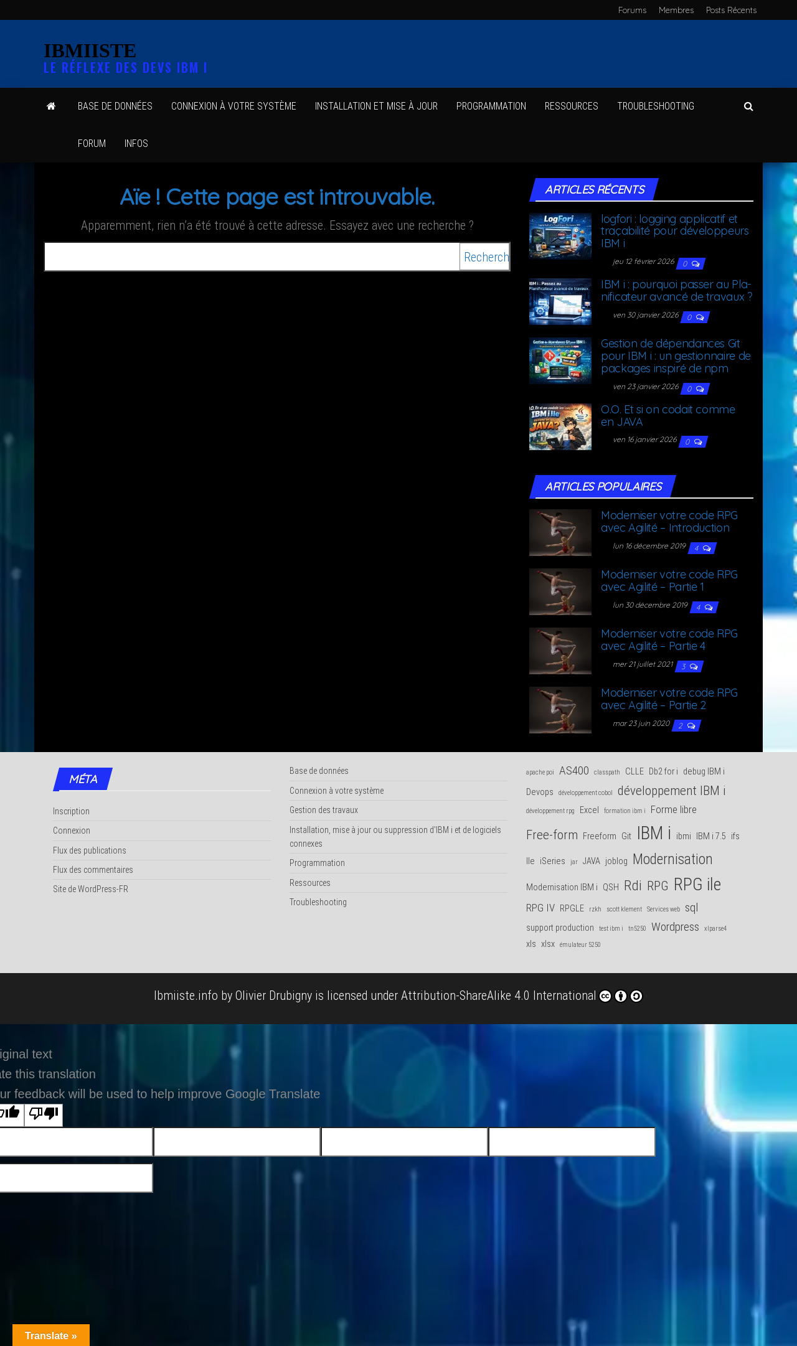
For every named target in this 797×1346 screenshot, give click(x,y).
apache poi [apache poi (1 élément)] (540, 772)
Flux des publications (89, 850)
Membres (676, 10)
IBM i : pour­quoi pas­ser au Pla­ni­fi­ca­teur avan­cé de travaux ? (677, 290)
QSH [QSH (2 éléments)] (611, 887)
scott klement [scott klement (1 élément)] (624, 909)
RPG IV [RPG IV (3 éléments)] (540, 907)
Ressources (310, 883)
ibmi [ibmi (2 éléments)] (683, 836)
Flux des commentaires (93, 870)
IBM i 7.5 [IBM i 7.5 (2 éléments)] (711, 836)
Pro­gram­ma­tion (491, 106)
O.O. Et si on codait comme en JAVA (668, 415)
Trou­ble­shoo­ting (655, 106)
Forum (92, 143)
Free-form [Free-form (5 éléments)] (552, 834)
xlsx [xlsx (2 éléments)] (548, 944)
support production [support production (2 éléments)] (560, 928)
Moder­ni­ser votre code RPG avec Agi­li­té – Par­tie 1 (669, 580)
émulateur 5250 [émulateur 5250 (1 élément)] (580, 945)
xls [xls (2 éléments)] (531, 944)
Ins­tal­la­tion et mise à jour (376, 106)
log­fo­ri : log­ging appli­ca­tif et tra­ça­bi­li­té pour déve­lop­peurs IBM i (675, 231)
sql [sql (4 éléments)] (691, 907)
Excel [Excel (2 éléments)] (589, 810)
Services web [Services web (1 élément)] (663, 909)
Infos (136, 143)
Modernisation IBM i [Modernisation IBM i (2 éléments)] (562, 887)
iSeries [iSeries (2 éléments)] (552, 861)
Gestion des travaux (324, 810)
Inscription (71, 811)
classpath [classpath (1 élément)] (607, 772)
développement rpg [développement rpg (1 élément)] (550, 811)
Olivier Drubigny (273, 995)
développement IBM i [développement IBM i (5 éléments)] (672, 790)
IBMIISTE (90, 50)
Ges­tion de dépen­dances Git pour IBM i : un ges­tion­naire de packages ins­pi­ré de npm (676, 355)
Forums (632, 10)
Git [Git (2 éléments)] (626, 836)
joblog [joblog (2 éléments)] (616, 861)
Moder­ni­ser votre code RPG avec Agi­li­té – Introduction (669, 521)
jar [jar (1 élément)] (574, 862)
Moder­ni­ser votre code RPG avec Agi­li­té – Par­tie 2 (669, 698)
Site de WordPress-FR (90, 889)
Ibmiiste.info (186, 995)
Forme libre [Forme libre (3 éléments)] (674, 809)
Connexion (71, 830)
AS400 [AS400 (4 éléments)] (574, 770)
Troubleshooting (318, 902)
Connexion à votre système (233, 106)
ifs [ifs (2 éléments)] (735, 836)
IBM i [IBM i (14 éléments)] (653, 833)
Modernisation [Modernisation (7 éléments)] (673, 859)
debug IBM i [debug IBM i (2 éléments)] (704, 771)
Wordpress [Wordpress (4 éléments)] (675, 927)
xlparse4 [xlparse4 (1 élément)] (715, 929)
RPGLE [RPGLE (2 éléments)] (572, 908)
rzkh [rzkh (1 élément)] (595, 909)
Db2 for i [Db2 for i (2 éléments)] (663, 771)
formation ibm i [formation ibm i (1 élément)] (625, 811)
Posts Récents (731, 10)
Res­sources (571, 106)
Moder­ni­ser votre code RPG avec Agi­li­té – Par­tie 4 (669, 639)
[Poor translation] (43, 1115)
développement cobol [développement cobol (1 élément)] (586, 793)
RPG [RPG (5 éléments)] (658, 885)
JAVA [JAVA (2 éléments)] (591, 861)
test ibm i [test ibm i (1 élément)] (611, 929)
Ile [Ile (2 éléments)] (530, 861)
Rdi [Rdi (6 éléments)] (633, 885)
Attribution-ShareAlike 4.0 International (522, 995)
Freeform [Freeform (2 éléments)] (599, 836)
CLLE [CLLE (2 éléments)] (634, 771)
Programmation (317, 863)
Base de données (115, 106)
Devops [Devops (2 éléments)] (540, 792)
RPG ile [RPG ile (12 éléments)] (697, 884)
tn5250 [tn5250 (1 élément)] (637, 929)
